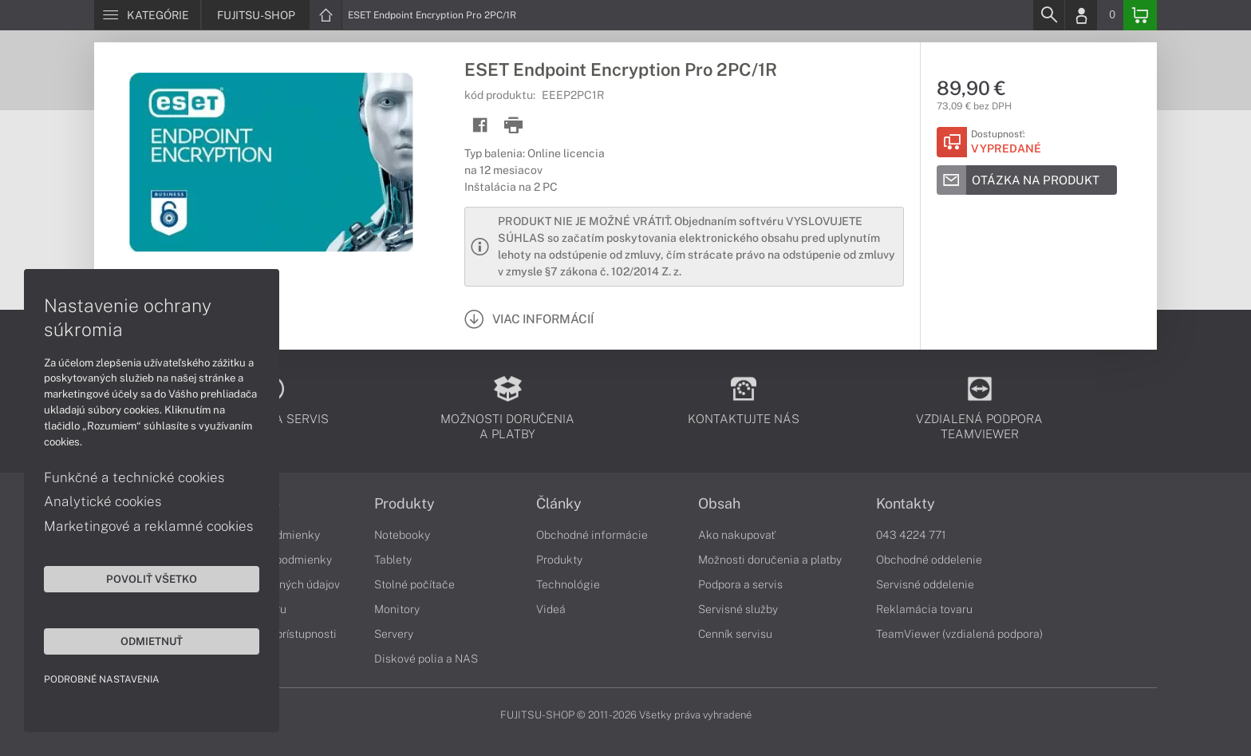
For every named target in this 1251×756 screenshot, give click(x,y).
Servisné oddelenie (925, 584)
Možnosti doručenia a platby (770, 559)
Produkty (404, 504)
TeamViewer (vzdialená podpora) (959, 633)
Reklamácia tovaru (924, 609)
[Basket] (1140, 15)
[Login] (1081, 15)
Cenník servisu (735, 633)
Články (559, 504)
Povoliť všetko (151, 578)
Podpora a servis (740, 584)
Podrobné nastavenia (102, 679)
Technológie (568, 584)
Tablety (393, 559)
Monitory (397, 609)
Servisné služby (738, 609)
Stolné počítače (414, 584)
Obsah (719, 504)
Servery (393, 633)
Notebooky (402, 534)
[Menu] (147, 15)
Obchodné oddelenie (929, 559)
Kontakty (905, 504)
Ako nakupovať (736, 534)
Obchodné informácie (592, 534)
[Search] (1048, 15)
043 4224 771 (911, 534)
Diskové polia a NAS (426, 658)
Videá (551, 609)
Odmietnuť (151, 641)
